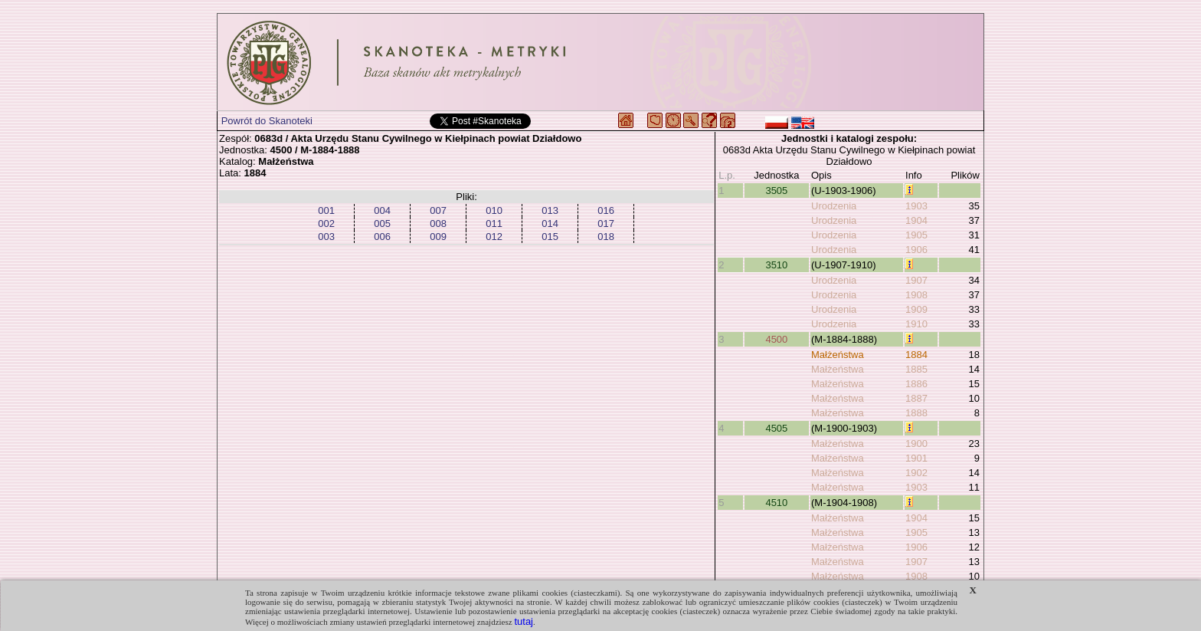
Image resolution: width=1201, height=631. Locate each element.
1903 (916, 206)
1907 (916, 280)
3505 (776, 190)
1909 (916, 309)
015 (550, 236)
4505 (776, 428)
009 (438, 236)
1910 (916, 324)
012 (494, 236)
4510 (776, 502)
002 (326, 223)
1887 (916, 398)
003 (326, 236)
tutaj (523, 621)
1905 (916, 235)
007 (438, 210)
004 (382, 210)
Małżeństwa (837, 354)
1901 (916, 458)
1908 (916, 295)
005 (382, 223)
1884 (916, 354)
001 (326, 210)
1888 (916, 413)
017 (605, 223)
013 (550, 210)
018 (605, 236)
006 (382, 236)
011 (494, 223)
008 (438, 223)
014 (550, 223)
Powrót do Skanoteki (267, 121)
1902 (916, 472)
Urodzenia (833, 206)
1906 (916, 249)
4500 (776, 339)
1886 (916, 383)
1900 (916, 443)
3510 (776, 265)
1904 (916, 220)
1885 (916, 369)
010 (494, 210)
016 (605, 210)
